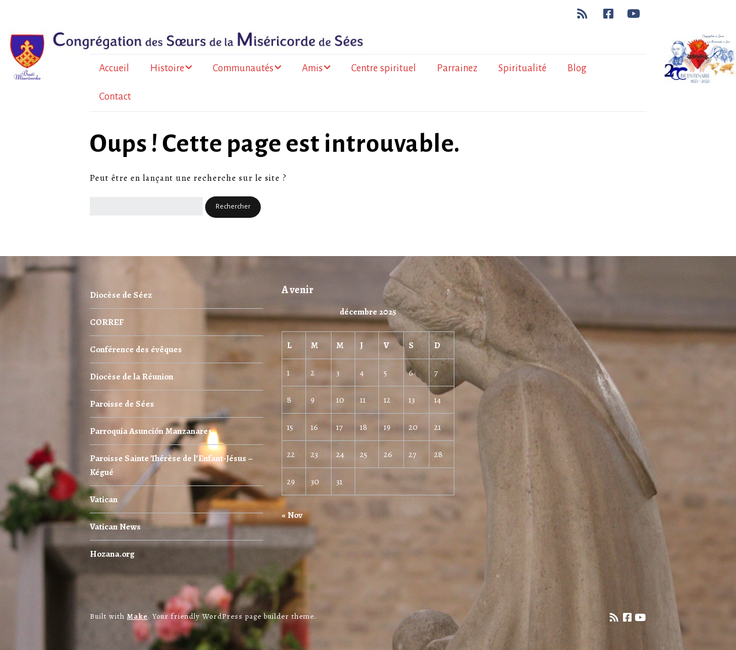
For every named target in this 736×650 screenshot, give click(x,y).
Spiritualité (522, 68)
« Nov (292, 515)
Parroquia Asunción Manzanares (151, 431)
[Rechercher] (146, 206)
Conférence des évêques (136, 349)
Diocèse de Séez (121, 295)
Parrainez (457, 68)
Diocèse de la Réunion (131, 376)
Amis (312, 68)
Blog (576, 68)
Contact (115, 97)
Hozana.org (112, 554)
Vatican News (115, 526)
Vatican (104, 499)
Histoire (167, 68)
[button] (233, 207)
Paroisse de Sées (122, 404)
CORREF (106, 322)
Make (137, 616)
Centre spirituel (383, 68)
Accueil (114, 68)
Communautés (243, 68)
